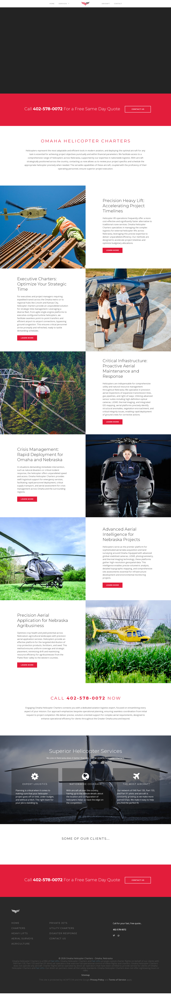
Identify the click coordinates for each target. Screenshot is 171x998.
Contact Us (138, 109)
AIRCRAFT (106, 4)
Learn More (112, 250)
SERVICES (63, 4)
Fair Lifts (55, 965)
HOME (52, 4)
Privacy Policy (97, 984)
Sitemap (85, 979)
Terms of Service (117, 984)
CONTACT (118, 4)
